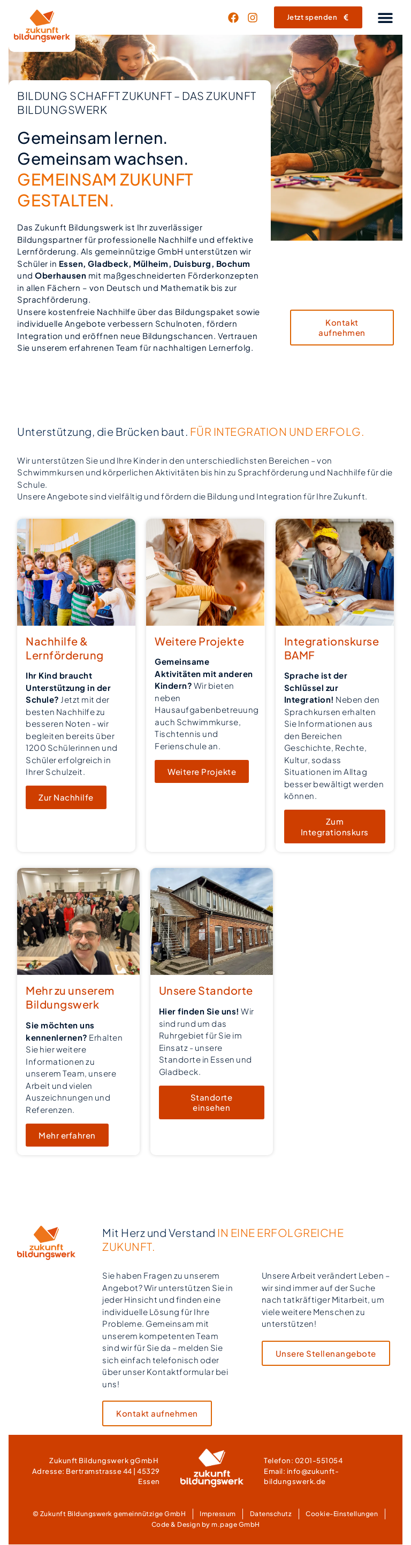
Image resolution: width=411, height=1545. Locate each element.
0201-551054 (319, 1461)
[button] (385, 17)
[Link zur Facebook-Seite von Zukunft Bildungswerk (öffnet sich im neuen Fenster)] (236, 17)
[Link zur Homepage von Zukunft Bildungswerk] (42, 26)
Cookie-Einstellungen (342, 1514)
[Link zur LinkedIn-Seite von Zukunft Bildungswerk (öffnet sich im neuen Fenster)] (255, 17)
